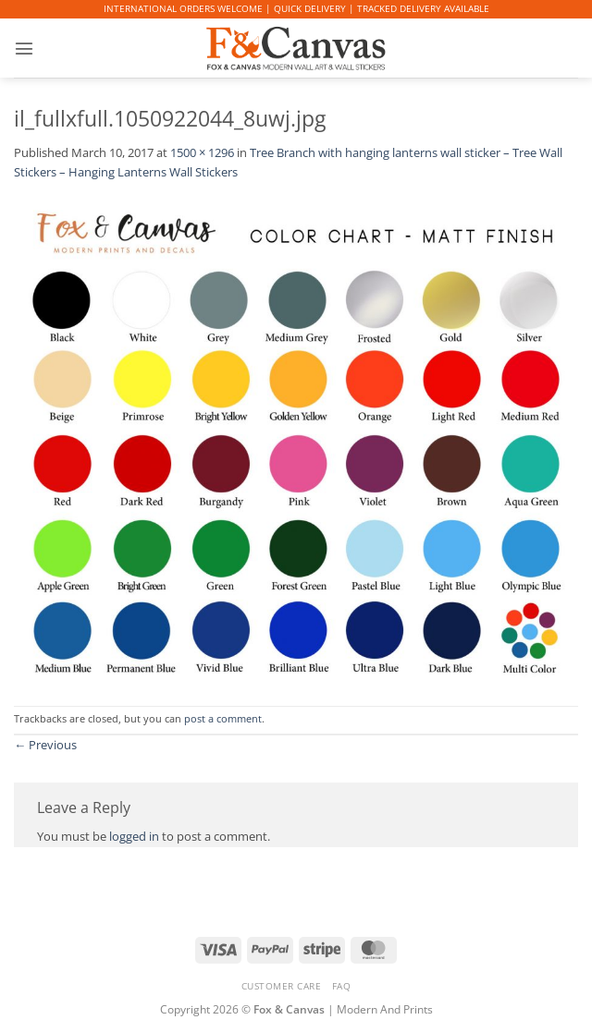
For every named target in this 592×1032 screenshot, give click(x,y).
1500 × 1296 (202, 152)
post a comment (223, 718)
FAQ (342, 985)
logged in (134, 836)
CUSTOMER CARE (281, 985)
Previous (45, 744)
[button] (23, 48)
